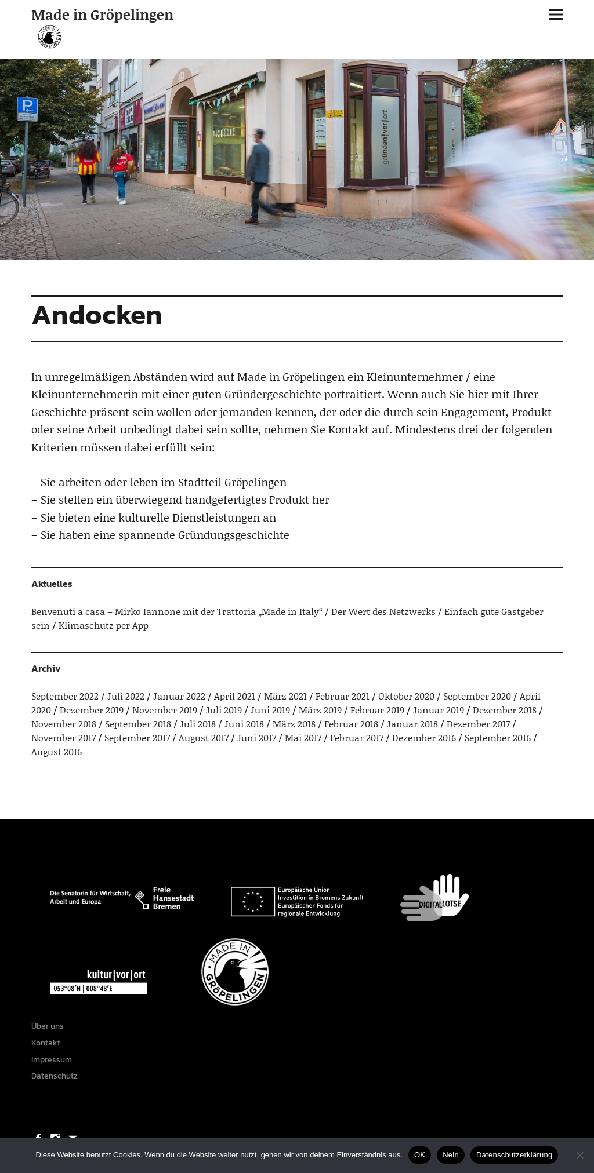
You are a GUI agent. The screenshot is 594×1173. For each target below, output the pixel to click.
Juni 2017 (256, 737)
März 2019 (320, 709)
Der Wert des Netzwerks (383, 611)
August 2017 (204, 737)
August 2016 (56, 751)
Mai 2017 (303, 737)
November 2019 (164, 709)
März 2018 (294, 723)
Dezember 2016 (424, 737)
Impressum (51, 1060)
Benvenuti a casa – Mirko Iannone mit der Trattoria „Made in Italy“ (177, 611)
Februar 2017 (356, 737)
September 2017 (137, 737)
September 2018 (138, 723)
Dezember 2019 (92, 709)
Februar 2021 (343, 695)
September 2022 (65, 695)
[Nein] (579, 1155)
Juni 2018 (244, 723)
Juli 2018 (198, 723)
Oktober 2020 (406, 695)
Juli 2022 (125, 695)
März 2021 (285, 695)
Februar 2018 (351, 723)
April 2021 (234, 695)
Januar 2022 (179, 695)
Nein (451, 1154)
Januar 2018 (412, 723)
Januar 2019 (438, 709)
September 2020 (477, 695)
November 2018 (63, 723)
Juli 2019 (224, 709)
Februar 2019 (377, 709)
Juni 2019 (270, 709)
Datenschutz (54, 1076)
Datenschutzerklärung (514, 1154)
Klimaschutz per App (103, 625)
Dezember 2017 (478, 723)
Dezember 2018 (505, 709)
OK (419, 1154)
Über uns (47, 1026)
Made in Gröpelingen (102, 14)
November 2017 (63, 737)
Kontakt (45, 1043)
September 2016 (498, 737)
